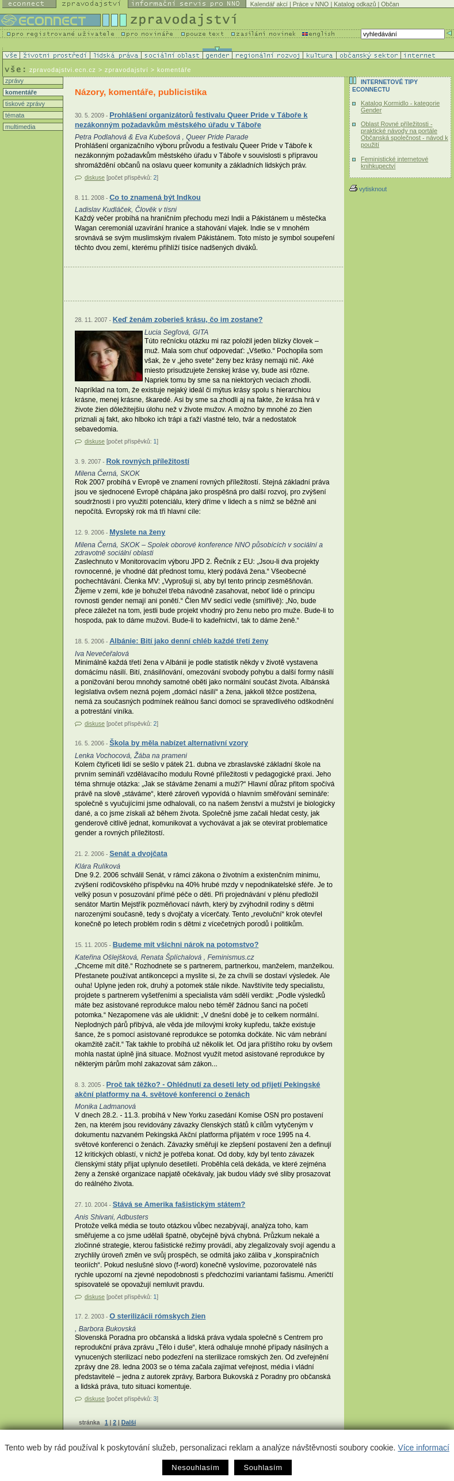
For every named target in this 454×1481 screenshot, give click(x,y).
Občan (390, 4)
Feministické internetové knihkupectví (394, 162)
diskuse (95, 178)
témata (13, 115)
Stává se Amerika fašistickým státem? (179, 1204)
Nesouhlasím (195, 1467)
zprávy (13, 80)
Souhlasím (262, 1467)
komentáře (20, 92)
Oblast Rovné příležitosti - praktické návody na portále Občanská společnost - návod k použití (404, 134)
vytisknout (368, 188)
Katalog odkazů (355, 4)
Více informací (423, 1447)
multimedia (19, 126)
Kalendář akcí (269, 4)
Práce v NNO (311, 4)
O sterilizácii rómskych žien (157, 1316)
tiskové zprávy (24, 103)
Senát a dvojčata (138, 853)
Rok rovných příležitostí (147, 461)
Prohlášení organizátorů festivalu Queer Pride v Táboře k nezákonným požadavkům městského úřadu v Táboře (191, 120)
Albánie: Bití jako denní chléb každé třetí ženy (188, 641)
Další (128, 1422)
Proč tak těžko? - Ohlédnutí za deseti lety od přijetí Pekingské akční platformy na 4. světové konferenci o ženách (197, 1089)
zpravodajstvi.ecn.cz (62, 69)
